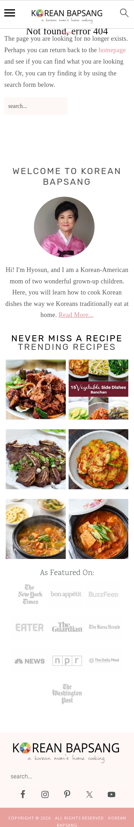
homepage (112, 50)
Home (67, 32)
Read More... (76, 314)
